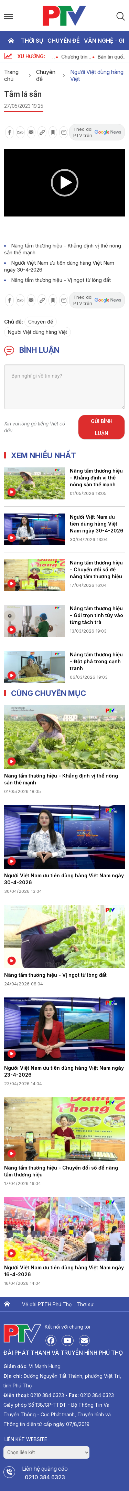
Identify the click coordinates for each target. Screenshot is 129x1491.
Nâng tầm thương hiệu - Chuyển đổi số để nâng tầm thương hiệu (96, 569)
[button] (64, 183)
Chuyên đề (63, 40)
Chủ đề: (13, 321)
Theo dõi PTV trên (97, 132)
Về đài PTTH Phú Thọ (47, 1304)
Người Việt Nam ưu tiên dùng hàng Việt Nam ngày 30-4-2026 (96, 523)
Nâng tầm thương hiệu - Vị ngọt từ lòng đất (61, 280)
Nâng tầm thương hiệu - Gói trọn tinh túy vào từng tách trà (96, 615)
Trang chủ (11, 40)
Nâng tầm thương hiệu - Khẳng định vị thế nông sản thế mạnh (96, 477)
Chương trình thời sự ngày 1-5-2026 (81, 57)
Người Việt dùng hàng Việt (96, 75)
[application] (64, 182)
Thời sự (32, 40)
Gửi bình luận (101, 427)
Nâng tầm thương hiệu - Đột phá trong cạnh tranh (96, 661)
